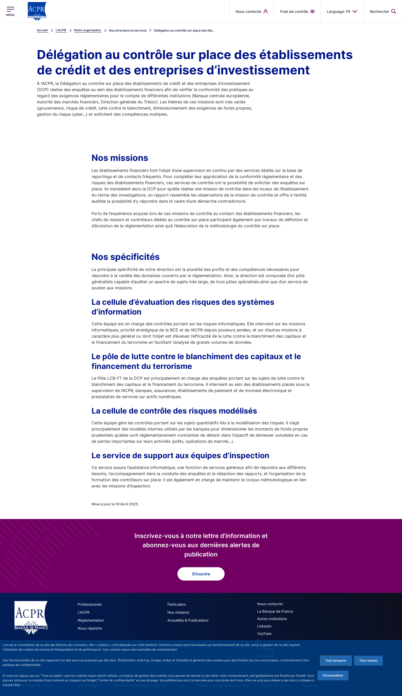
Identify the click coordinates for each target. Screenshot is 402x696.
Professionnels (90, 604)
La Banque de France (275, 611)
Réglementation (91, 620)
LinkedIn (264, 626)
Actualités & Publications (187, 620)
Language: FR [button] (342, 11)
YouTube (264, 633)
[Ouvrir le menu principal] (10, 11)
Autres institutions (272, 618)
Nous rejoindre (90, 628)
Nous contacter (270, 604)
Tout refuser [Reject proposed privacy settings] (368, 660)
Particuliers (176, 604)
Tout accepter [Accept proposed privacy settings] (335, 660)
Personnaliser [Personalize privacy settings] (333, 675)
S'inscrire (201, 573)
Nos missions (178, 612)
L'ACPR (83, 612)
